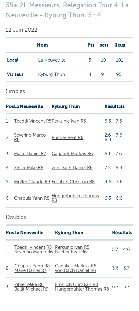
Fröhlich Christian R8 (73, 181)
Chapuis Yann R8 (31, 198)
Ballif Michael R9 (31, 289)
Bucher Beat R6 (67, 137)
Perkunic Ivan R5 (69, 121)
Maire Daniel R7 (30, 153)
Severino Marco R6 (30, 137)
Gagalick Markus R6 (72, 153)
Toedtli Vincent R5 (32, 121)
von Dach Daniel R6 (72, 167)
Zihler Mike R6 (28, 167)
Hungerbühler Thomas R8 (75, 198)
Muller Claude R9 (32, 181)
